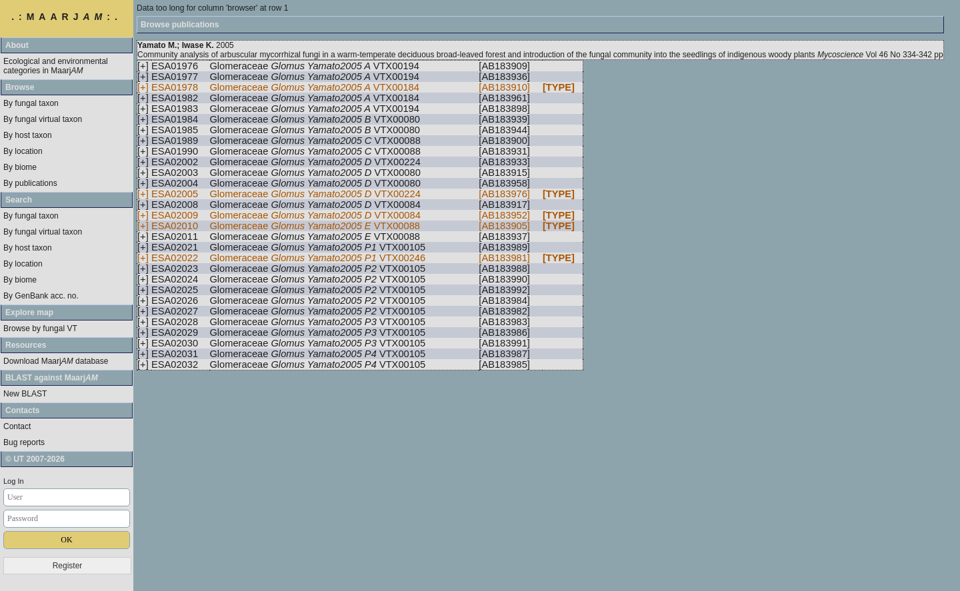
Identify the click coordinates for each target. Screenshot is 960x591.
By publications (30, 183)
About (17, 45)
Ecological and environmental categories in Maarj (55, 66)
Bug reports (24, 442)
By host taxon (27, 135)
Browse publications (180, 24)
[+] (143, 66)
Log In (13, 481)
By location (23, 151)
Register (68, 565)
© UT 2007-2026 (35, 459)
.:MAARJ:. (66, 16)
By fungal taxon (31, 103)
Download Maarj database (55, 361)
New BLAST (25, 393)
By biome (20, 167)
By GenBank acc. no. (41, 295)
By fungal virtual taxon (42, 119)
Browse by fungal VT (40, 328)
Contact (17, 426)
